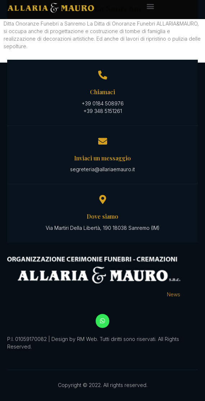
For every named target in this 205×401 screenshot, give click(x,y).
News (173, 294)
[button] (150, 6)
